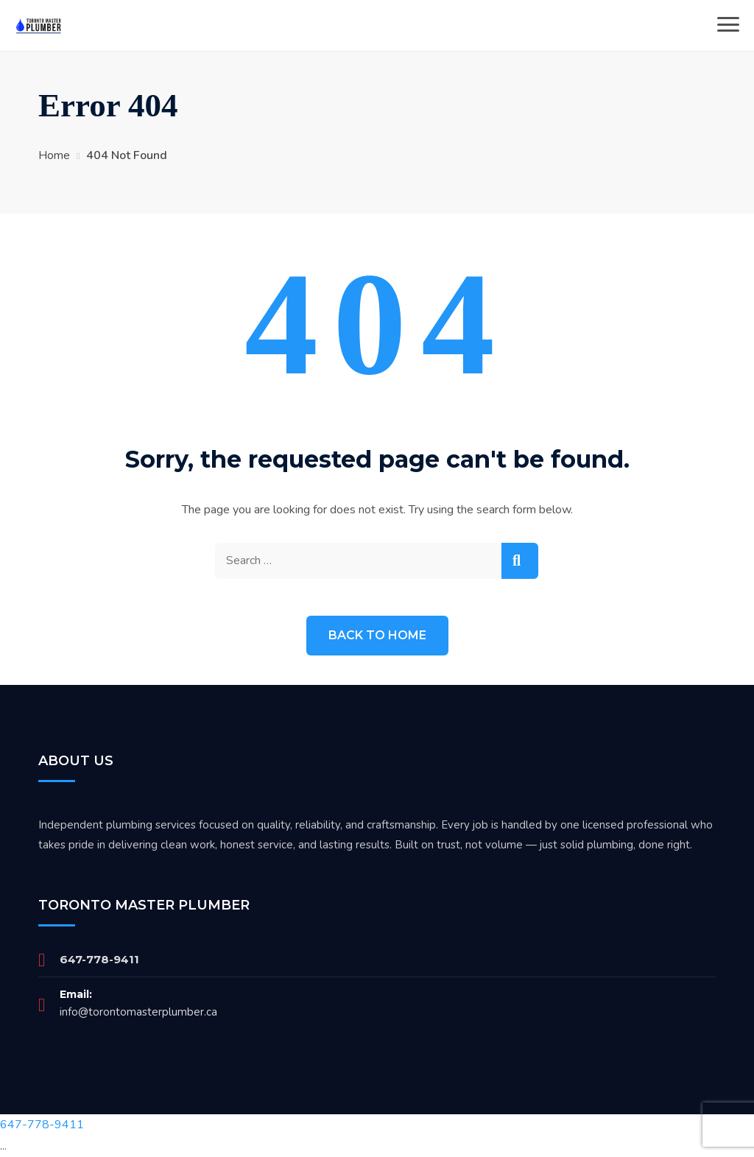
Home (54, 155)
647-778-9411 (99, 959)
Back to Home (377, 635)
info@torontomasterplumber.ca (138, 1012)
